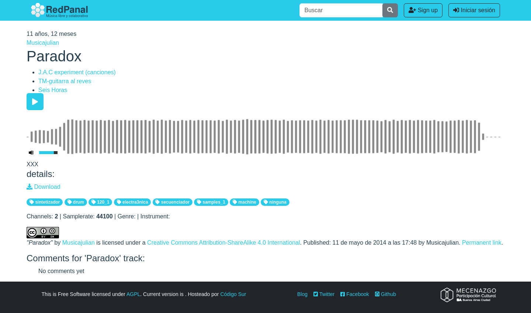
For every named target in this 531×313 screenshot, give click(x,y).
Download (43, 187)
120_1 (100, 202)
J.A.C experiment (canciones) (77, 72)
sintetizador (45, 202)
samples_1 (211, 202)
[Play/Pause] (35, 101)
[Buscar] (341, 10)
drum (75, 202)
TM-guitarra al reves (64, 81)
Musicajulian (43, 43)
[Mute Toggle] (31, 153)
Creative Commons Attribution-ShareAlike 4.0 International (223, 242)
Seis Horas (52, 90)
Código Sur (233, 294)
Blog (302, 294)
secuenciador (172, 202)
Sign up (423, 10)
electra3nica (132, 202)
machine (244, 202)
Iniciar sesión (474, 10)
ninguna (275, 202)
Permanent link (482, 242)
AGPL (133, 294)
